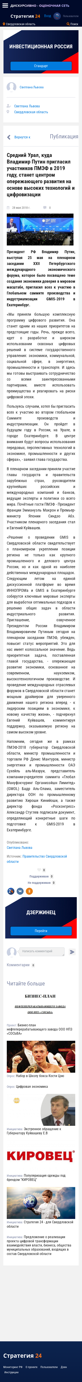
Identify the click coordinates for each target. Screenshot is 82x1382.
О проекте (31, 1367)
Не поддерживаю (39, 882)
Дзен (64, 1367)
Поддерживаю (39, 876)
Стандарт (41, 66)
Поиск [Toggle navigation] (72, 24)
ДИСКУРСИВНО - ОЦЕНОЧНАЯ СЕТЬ (39, 5)
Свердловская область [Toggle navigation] (19, 24)
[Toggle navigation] (5, 5)
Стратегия (25, 16)
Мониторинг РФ (13, 1367)
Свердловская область (31, 112)
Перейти (41, 931)
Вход (47, 16)
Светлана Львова (32, 87)
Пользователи (71, 16)
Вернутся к (22, 137)
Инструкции (11, 1372)
